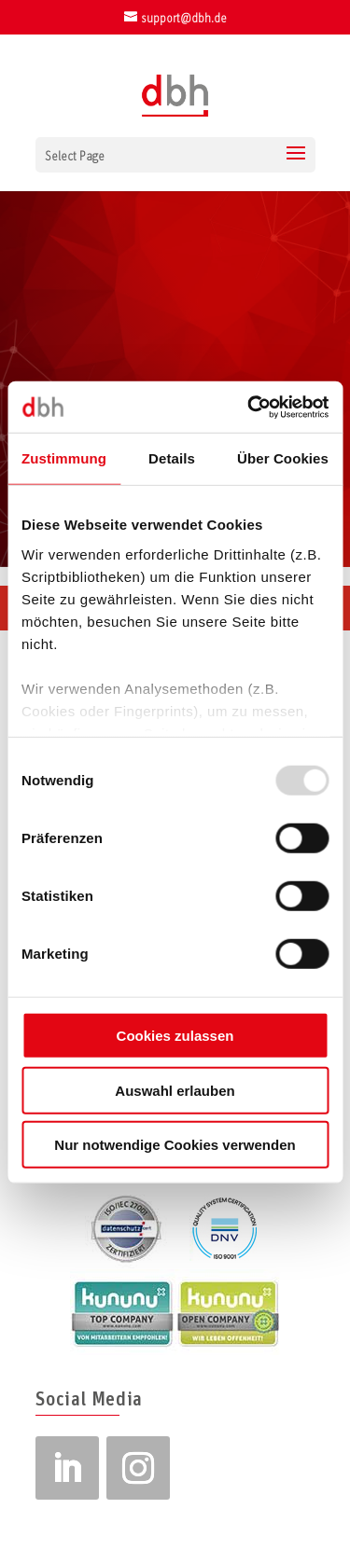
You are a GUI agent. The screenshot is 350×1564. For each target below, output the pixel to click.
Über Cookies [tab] (283, 458)
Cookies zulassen (175, 1036)
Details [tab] (171, 458)
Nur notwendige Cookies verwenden (174, 1145)
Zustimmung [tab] (63, 458)
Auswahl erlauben (174, 1090)
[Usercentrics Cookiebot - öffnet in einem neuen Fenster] (249, 406)
